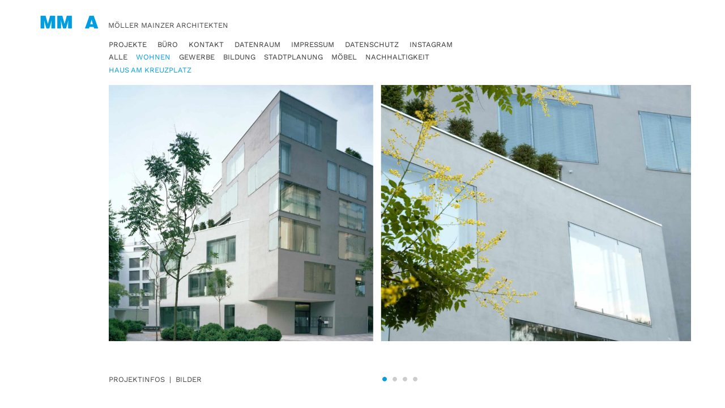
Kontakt (206, 44)
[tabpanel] (400, 225)
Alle (118, 57)
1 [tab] (384, 379)
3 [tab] (405, 379)
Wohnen (153, 57)
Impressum (312, 44)
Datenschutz (372, 44)
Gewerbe (197, 57)
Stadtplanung (293, 57)
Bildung (239, 57)
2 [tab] (395, 379)
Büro (167, 44)
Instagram (431, 44)
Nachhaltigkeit (397, 57)
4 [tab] (415, 379)
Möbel (344, 57)
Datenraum (257, 44)
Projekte (128, 44)
